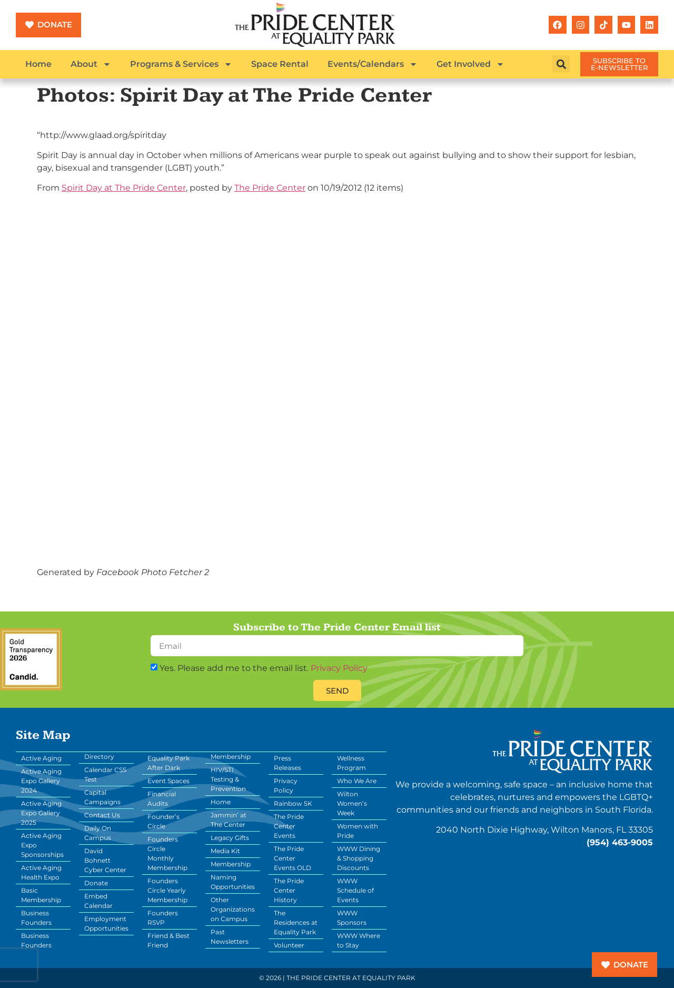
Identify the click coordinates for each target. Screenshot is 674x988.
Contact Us (102, 815)
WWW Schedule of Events (355, 890)
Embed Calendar (98, 901)
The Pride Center (269, 188)
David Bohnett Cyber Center (105, 860)
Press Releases (287, 763)
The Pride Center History (289, 890)
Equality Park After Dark (168, 763)
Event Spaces (168, 781)
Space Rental (280, 64)
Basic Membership (41, 895)
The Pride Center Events (289, 826)
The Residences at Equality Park (296, 922)
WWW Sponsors (351, 917)
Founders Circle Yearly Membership (167, 890)
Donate (96, 883)
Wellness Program (351, 763)
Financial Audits (161, 798)
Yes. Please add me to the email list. (264, 668)
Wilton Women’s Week (352, 803)
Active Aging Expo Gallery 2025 (41, 812)
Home (38, 64)
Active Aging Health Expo (41, 872)
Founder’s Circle (163, 821)
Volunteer (289, 945)
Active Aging (41, 758)
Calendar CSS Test (105, 774)
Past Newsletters (230, 936)
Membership (231, 864)
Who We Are (356, 781)
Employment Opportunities (106, 923)
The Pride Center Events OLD (292, 858)
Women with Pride (357, 830)
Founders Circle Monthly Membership (167, 853)
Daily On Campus (97, 833)
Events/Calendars (373, 64)
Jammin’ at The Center (228, 819)
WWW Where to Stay (358, 940)
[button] (561, 64)
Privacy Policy (339, 668)
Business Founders (36, 917)
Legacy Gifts (230, 838)
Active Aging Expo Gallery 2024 (41, 780)
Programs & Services (181, 64)
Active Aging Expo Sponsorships (42, 845)
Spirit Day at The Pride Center (124, 188)
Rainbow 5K (293, 803)
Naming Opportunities (233, 882)
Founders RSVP (162, 917)
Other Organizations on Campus (233, 909)
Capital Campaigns (102, 797)
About (91, 64)
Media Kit (225, 851)
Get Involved (470, 64)
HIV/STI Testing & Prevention (228, 779)
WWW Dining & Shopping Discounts (358, 858)
